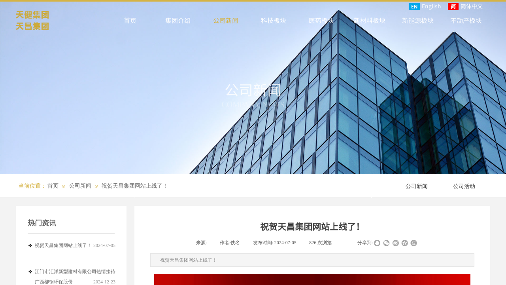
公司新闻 (80, 186)
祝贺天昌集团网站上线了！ (135, 186)
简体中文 (465, 6)
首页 (53, 186)
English (425, 6)
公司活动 (464, 186)
